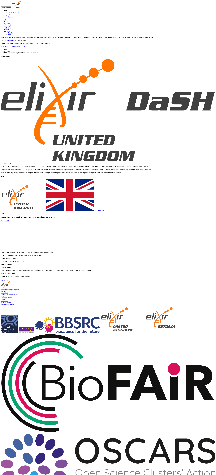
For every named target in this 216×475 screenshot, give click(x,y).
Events (6, 21)
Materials (7, 23)
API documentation (6, 302)
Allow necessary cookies (8, 46)
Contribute (4, 291)
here (32, 43)
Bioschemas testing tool (7, 304)
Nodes (9, 34)
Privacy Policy (9, 40)
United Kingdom (52, 210)
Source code (4, 301)
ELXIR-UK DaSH (6, 163)
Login (9, 14)
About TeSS (4, 293)
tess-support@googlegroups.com (10, 289)
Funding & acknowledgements (9, 294)
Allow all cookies (20, 46)
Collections (7, 28)
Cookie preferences (6, 297)
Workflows (7, 26)
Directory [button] (7, 31)
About (6, 20)
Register (10, 17)
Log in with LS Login (14, 12)
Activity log (4, 280)
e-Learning (7, 25)
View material (5, 221)
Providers (10, 33)
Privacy (3, 296)
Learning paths (8, 29)
